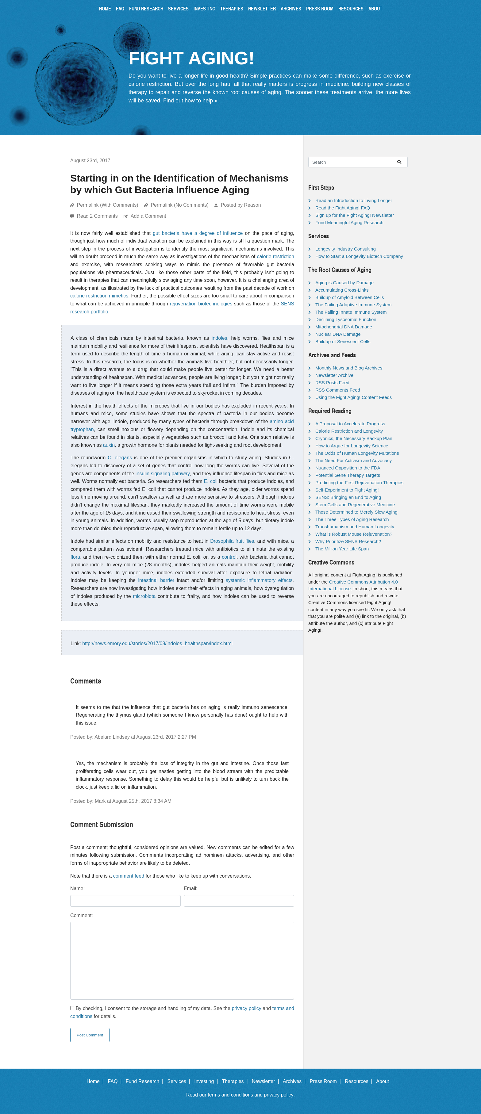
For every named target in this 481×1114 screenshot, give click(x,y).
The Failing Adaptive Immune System (353, 304)
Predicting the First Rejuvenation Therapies (359, 482)
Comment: (81, 915)
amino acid (282, 421)
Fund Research (146, 8)
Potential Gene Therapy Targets (347, 475)
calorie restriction (275, 256)
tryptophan (82, 429)
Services (178, 8)
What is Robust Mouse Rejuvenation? (353, 534)
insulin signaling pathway (163, 473)
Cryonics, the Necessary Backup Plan (353, 438)
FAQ (120, 8)
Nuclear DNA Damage (338, 334)
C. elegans (120, 457)
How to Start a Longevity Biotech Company (359, 256)
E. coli (210, 481)
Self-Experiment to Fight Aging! (347, 489)
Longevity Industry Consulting (345, 248)
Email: (190, 888)
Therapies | (236, 1081)
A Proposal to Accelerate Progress (350, 423)
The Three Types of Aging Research (352, 519)
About (375, 8)
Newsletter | (267, 1081)
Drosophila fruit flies (232, 541)
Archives (291, 8)
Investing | (207, 1081)
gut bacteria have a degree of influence (198, 233)
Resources (351, 8)
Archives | (295, 1081)
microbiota (144, 596)
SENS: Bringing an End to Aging (348, 497)
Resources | (360, 1081)
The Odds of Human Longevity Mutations (357, 453)
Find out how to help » (190, 101)
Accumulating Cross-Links (341, 290)
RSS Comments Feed (337, 389)
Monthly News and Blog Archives (348, 367)
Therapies (231, 8)
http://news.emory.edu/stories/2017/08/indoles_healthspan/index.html (157, 643)
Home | (96, 1081)
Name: (77, 888)
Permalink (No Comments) (179, 205)
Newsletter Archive (334, 375)
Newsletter (262, 8)
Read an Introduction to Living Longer (353, 200)
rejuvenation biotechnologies (201, 303)
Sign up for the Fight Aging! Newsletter (354, 215)
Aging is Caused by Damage (344, 282)
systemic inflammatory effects (259, 580)
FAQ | (116, 1081)
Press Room (319, 8)
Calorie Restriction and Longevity (349, 431)
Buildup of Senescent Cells (342, 341)
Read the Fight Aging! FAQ (342, 207)
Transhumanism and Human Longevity (354, 526)
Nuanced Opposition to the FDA (347, 467)
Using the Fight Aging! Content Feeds (353, 397)
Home (105, 8)
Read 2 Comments (98, 216)
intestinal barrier (156, 580)
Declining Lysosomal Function (345, 319)
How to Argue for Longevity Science (351, 445)
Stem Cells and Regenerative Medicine (355, 504)
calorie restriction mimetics (99, 295)
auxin (109, 445)
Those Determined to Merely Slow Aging (356, 512)
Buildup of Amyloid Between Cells (349, 297)
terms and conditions (230, 1094)
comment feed (128, 876)
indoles (219, 338)
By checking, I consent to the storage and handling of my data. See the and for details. (182, 1012)
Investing (204, 8)
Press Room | (327, 1081)
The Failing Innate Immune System (351, 312)
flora (75, 557)
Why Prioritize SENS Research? (348, 541)
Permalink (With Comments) (107, 205)
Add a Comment (148, 216)
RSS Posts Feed (332, 382)
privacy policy (246, 1008)
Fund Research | (146, 1081)
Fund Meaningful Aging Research (349, 222)
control (229, 557)
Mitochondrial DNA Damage (343, 326)
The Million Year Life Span (342, 548)
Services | (180, 1081)
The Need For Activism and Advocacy (353, 460)
